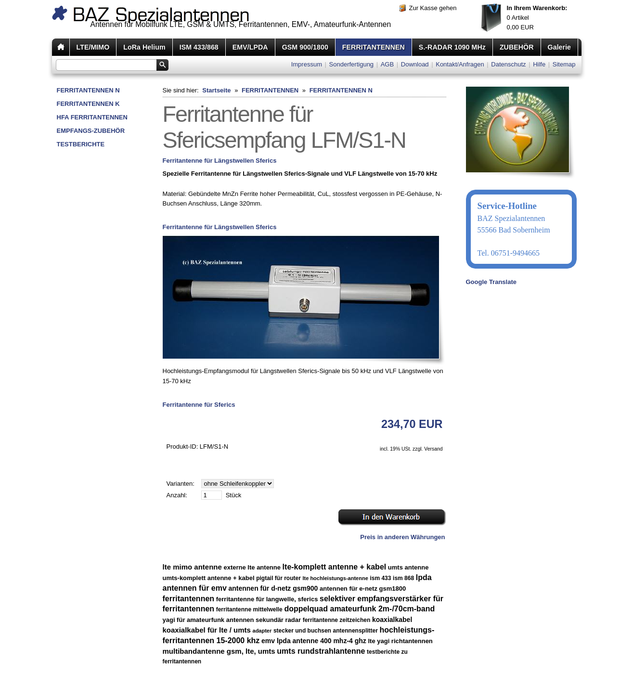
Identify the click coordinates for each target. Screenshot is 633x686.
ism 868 (403, 578)
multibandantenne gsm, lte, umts (219, 651)
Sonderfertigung (351, 64)
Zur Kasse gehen (433, 8)
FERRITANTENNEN (373, 47)
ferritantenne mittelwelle (249, 609)
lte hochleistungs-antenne (335, 578)
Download (415, 64)
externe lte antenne (252, 567)
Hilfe (539, 64)
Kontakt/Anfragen (460, 64)
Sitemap (564, 64)
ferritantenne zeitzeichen (337, 620)
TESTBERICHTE (81, 144)
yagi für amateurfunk (194, 619)
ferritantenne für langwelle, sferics (267, 599)
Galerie (559, 47)
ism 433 (380, 578)
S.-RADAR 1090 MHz (452, 47)
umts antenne (408, 567)
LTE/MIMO (93, 47)
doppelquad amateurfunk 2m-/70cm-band (359, 609)
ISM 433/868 (199, 47)
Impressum (306, 64)
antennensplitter (355, 630)
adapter (262, 631)
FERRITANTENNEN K (88, 103)
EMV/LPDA (250, 47)
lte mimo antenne (192, 567)
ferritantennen (189, 599)
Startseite (216, 90)
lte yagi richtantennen (400, 641)
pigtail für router (278, 578)
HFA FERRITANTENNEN (92, 117)
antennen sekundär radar (263, 619)
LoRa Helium (144, 47)
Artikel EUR (537, 17)
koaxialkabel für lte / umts (207, 630)
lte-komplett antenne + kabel (335, 567)
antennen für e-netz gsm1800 (363, 588)
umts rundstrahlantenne (321, 651)
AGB (387, 64)
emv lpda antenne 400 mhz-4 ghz (313, 641)
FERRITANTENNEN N (88, 90)
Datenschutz (508, 64)
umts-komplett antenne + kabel (209, 578)
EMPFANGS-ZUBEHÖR (91, 130)
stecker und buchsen (302, 630)
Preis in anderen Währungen (402, 537)
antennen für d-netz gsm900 (273, 588)
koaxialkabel (392, 619)
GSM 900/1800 (305, 47)
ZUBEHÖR (517, 47)
